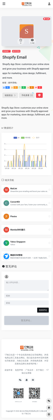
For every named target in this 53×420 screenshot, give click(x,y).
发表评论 (43, 310)
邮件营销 (16, 51)
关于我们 (40, 370)
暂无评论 (11, 266)
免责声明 (19, 370)
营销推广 (6, 51)
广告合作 (29, 370)
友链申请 (8, 370)
